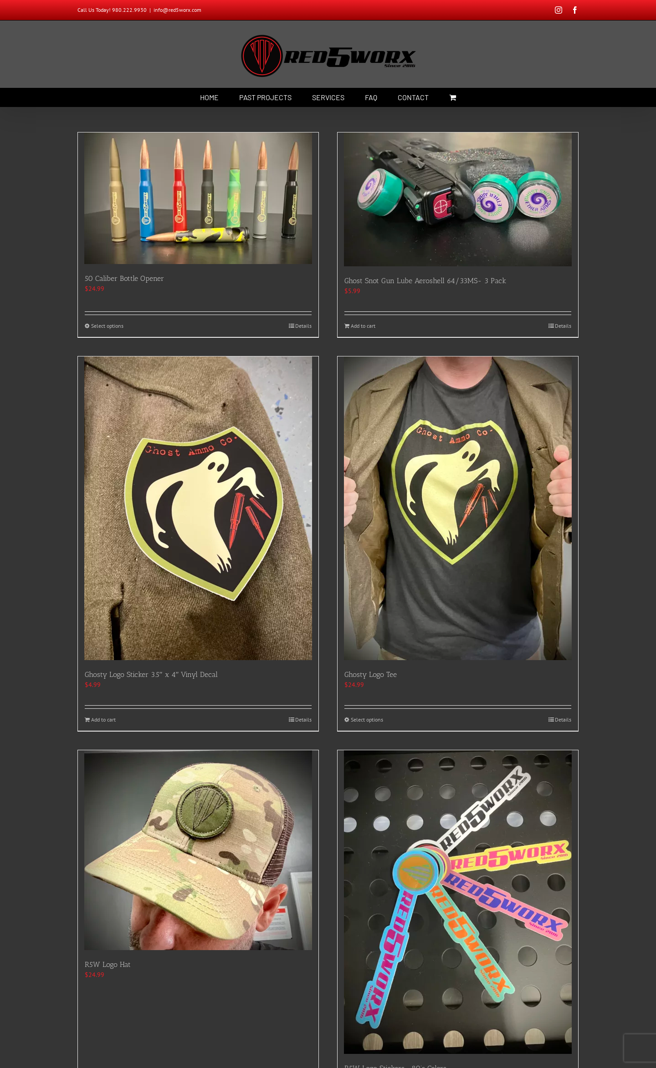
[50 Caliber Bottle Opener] (198, 198)
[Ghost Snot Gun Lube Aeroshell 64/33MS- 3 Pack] (458, 199)
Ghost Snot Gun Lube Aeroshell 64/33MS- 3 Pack (425, 280)
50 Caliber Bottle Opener (124, 278)
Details (303, 325)
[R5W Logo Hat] (198, 850)
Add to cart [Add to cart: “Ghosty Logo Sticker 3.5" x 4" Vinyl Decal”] (103, 719)
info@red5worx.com (177, 9)
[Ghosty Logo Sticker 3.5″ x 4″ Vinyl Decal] (198, 508)
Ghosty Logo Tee (370, 674)
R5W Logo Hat (108, 964)
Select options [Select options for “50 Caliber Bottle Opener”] (107, 325)
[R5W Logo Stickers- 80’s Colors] (458, 902)
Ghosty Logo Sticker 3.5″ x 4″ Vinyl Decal (151, 674)
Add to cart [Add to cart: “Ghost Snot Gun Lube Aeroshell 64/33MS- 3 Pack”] (363, 325)
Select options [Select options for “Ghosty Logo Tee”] (367, 719)
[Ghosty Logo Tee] (458, 508)
